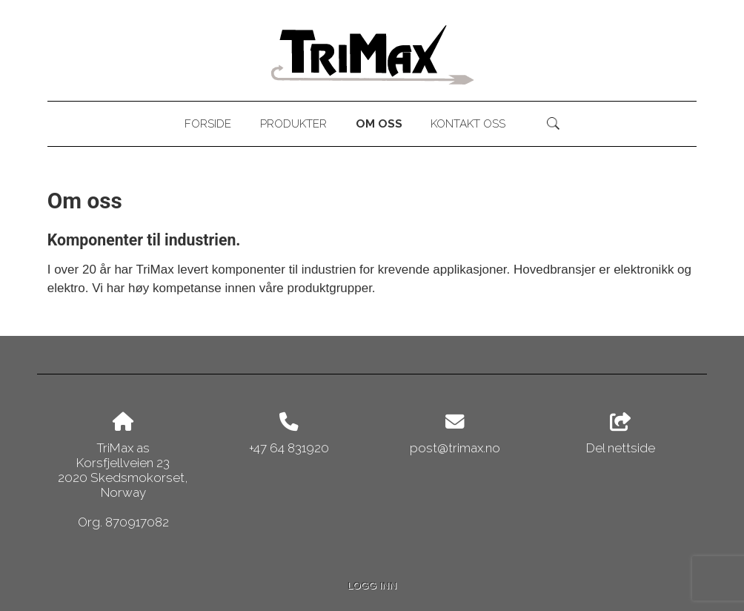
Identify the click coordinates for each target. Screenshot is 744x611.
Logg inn (372, 585)
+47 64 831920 (289, 447)
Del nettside (620, 433)
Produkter (293, 124)
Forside (208, 124)
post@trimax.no (455, 447)
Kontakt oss (468, 124)
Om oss (379, 124)
